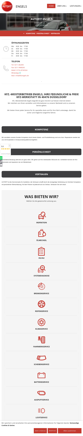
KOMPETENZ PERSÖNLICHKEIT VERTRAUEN (41, 33)
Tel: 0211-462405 (17, 65)
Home (51, 6)
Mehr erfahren (40, 431)
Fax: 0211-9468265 (18, 67)
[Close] (9, 145)
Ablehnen (52, 431)
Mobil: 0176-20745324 (19, 70)
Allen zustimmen (69, 431)
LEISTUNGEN (75, 6)
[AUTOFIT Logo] (7, 6)
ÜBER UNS (62, 6)
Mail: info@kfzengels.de (20, 76)
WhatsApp (16, 73)
